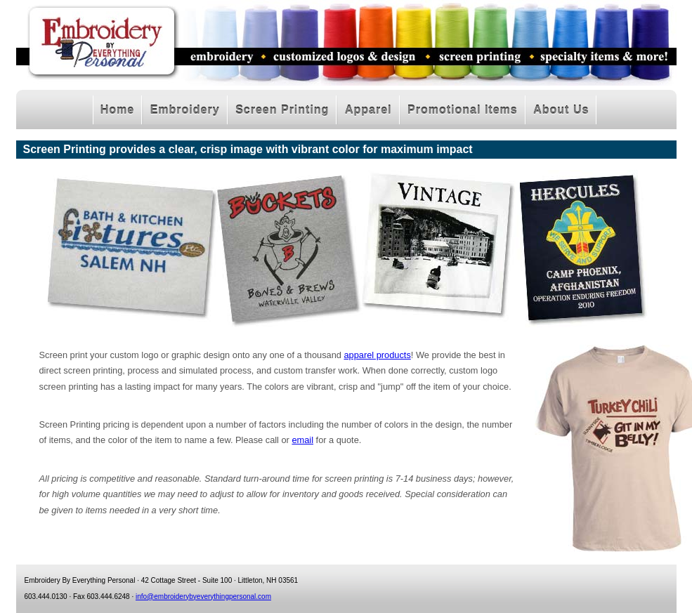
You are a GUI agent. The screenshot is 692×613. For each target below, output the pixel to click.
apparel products (377, 355)
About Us (561, 110)
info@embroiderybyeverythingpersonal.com (203, 596)
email (302, 440)
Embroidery (185, 110)
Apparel (368, 110)
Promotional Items (462, 110)
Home (117, 110)
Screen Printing (282, 110)
